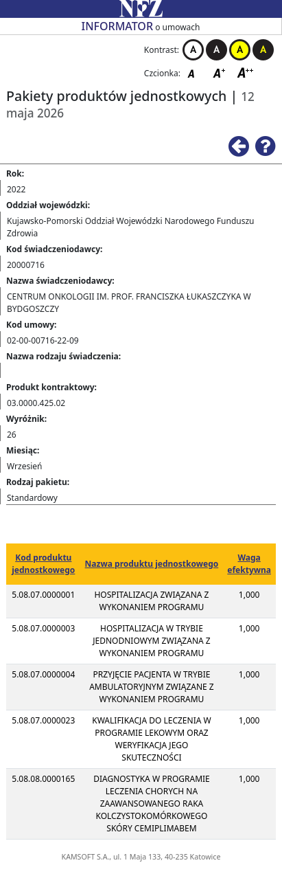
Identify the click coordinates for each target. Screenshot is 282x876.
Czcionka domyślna (195, 72)
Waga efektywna (249, 564)
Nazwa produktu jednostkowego (152, 564)
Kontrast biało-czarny (193, 49)
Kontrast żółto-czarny (239, 49)
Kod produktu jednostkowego (43, 564)
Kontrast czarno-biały (216, 49)
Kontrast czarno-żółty (263, 49)
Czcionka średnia (220, 72)
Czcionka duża (245, 72)
